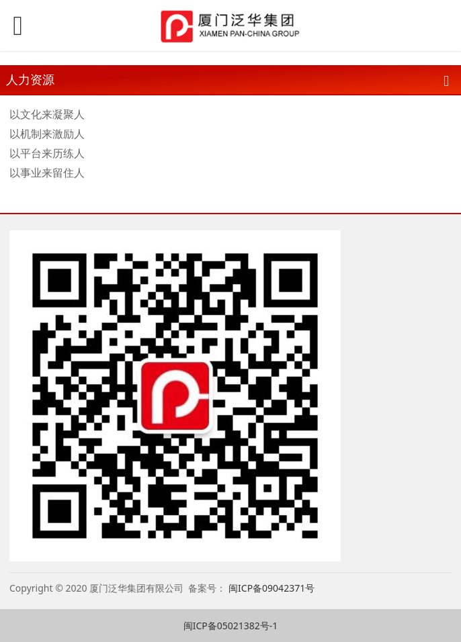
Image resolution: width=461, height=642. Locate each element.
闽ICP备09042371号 (272, 588)
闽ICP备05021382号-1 (230, 625)
